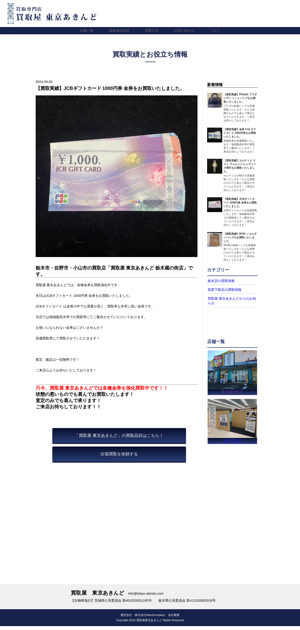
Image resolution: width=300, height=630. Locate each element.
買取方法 (151, 30)
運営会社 (126, 616)
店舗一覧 (86, 30)
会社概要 (174, 616)
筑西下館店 (232, 440)
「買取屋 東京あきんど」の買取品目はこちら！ (119, 435)
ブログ (215, 30)
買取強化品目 (119, 30)
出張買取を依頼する (119, 454)
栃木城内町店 (232, 390)
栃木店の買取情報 (220, 281)
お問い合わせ (184, 30)
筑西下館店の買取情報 (223, 289)
